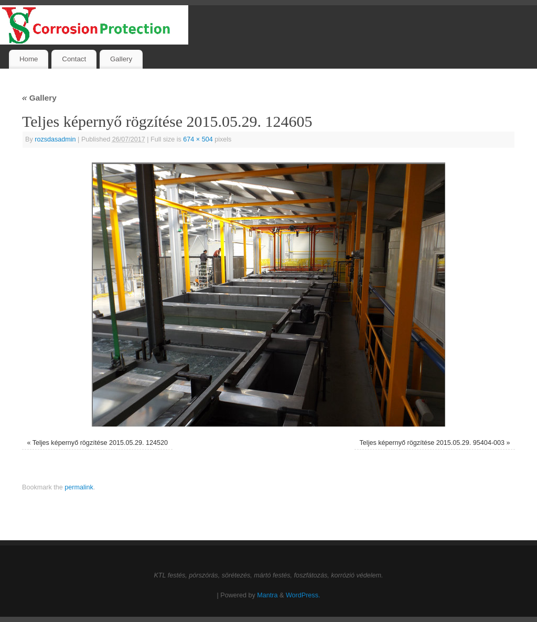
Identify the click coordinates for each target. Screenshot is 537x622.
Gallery (121, 59)
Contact (74, 59)
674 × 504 (197, 139)
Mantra (267, 595)
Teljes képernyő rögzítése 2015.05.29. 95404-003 (432, 442)
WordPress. (303, 595)
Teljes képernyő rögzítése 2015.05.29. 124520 (100, 442)
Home (28, 59)
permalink (79, 487)
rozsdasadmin (55, 139)
